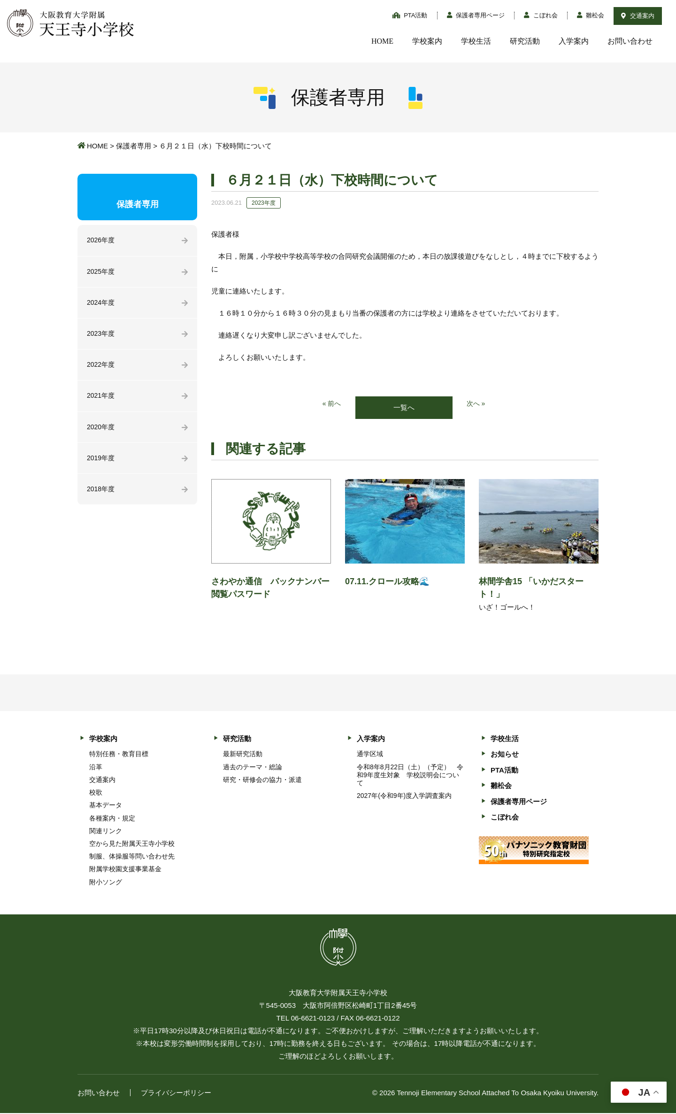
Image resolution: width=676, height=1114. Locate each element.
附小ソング (105, 882)
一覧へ (404, 408)
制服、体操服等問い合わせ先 (132, 857)
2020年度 (101, 432)
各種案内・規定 (112, 818)
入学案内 (574, 41)
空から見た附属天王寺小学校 (132, 844)
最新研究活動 (242, 754)
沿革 (95, 767)
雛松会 (591, 15)
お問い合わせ (630, 41)
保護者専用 (133, 146)
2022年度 (101, 368)
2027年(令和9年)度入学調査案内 (404, 796)
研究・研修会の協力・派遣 (262, 780)
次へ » (477, 404)
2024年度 (101, 305)
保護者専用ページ (476, 15)
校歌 (95, 793)
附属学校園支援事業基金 (125, 870)
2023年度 (101, 336)
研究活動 (525, 41)
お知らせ (505, 755)
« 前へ (331, 404)
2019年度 (101, 464)
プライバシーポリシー (176, 1094)
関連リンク (105, 832)
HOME (382, 41)
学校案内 (427, 41)
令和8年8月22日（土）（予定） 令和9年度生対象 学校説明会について (410, 775)
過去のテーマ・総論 (252, 767)
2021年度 (101, 400)
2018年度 (101, 496)
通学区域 (370, 754)
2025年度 (101, 273)
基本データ (105, 806)
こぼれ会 (541, 15)
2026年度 (101, 241)
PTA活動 (410, 15)
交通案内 (637, 15)
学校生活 (476, 41)
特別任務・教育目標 (118, 754)
